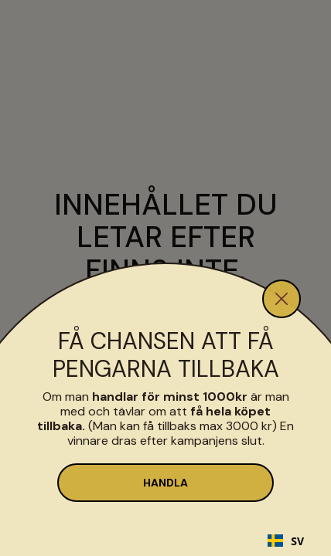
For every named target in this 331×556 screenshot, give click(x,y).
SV (286, 541)
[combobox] (286, 540)
